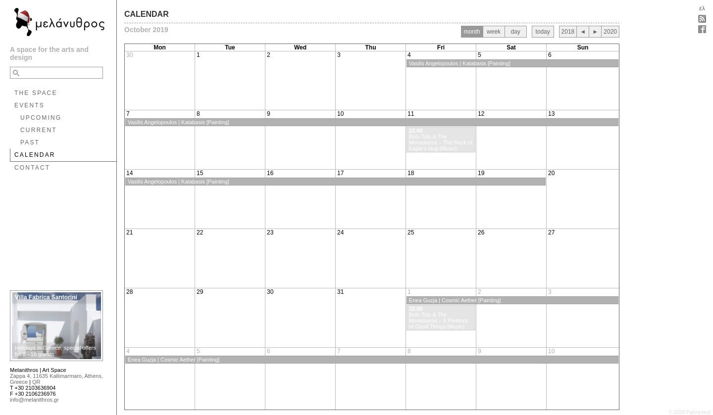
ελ (702, 8)
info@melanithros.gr (34, 400)
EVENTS (29, 105)
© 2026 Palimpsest (690, 412)
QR (36, 382)
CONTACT (32, 167)
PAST (30, 142)
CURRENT (38, 130)
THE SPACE (35, 93)
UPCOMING (40, 117)
